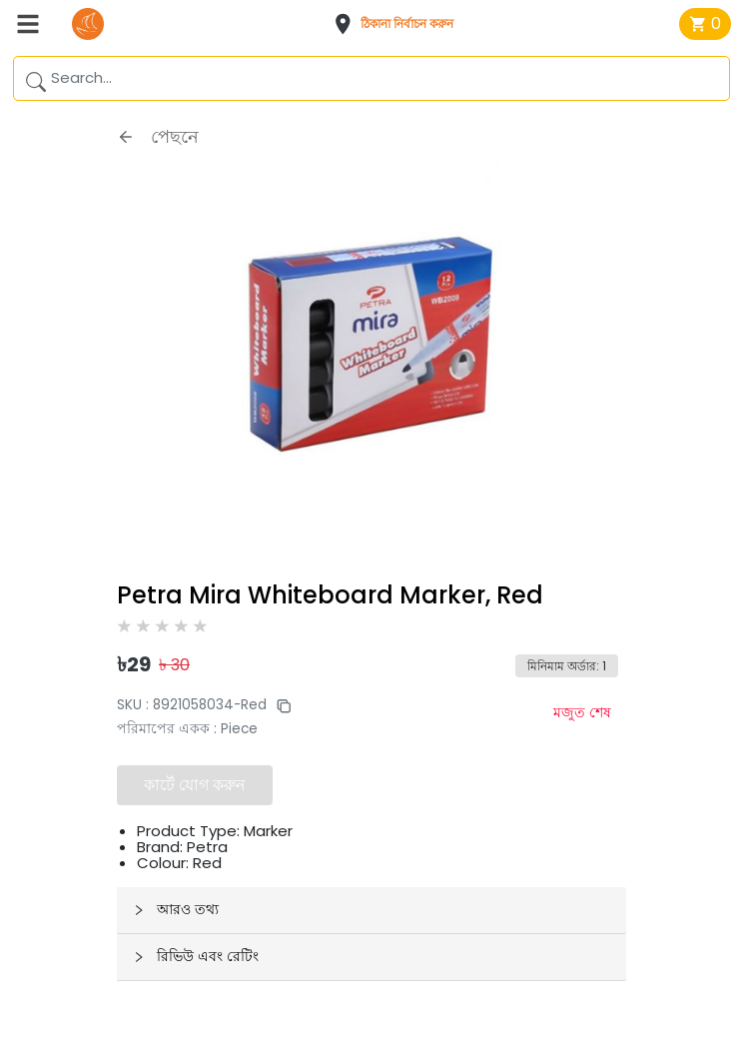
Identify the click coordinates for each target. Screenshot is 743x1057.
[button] (399, 24)
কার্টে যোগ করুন (195, 784)
